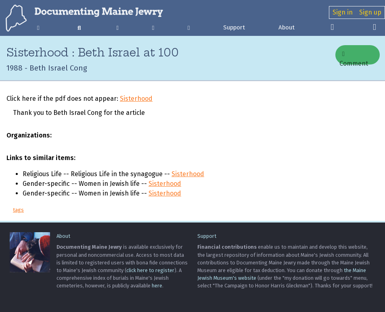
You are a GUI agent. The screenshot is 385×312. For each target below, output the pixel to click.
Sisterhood (136, 98)
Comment (353, 57)
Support (234, 27)
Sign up (370, 12)
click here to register (150, 270)
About (286, 27)
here (157, 286)
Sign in (343, 12)
